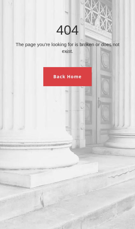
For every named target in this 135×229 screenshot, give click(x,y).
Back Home (67, 76)
